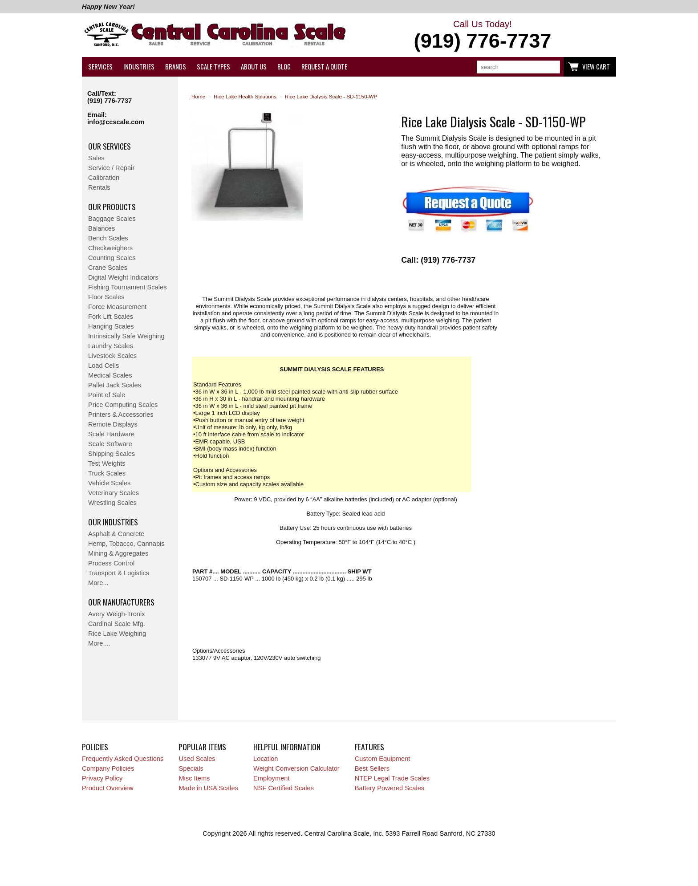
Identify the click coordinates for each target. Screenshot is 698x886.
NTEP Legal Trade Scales (392, 778)
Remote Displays (113, 424)
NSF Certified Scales (283, 788)
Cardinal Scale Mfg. (116, 623)
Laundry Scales (110, 346)
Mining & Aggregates (118, 553)
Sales (96, 158)
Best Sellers (372, 768)
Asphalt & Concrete (116, 533)
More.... (99, 643)
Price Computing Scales (123, 404)
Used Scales (197, 758)
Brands (175, 66)
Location (265, 758)
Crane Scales (107, 267)
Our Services (109, 146)
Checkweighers (110, 248)
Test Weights (107, 463)
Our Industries (113, 522)
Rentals (99, 187)
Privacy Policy (102, 778)
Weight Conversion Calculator (296, 768)
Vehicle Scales (109, 483)
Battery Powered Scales (389, 788)
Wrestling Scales (112, 502)
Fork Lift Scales (110, 316)
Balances (101, 228)
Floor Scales (106, 297)
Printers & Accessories (121, 414)
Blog (284, 66)
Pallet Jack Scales (114, 385)
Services (100, 66)
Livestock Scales (112, 355)
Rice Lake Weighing (117, 633)
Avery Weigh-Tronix (116, 614)
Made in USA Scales (208, 788)
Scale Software (110, 443)
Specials (191, 768)
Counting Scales (112, 257)
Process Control (111, 563)
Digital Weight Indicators (123, 277)
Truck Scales (107, 473)
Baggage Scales (112, 218)
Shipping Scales (111, 453)
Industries (138, 66)
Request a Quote (324, 66)
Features (369, 746)
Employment (271, 778)
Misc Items (194, 778)
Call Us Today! (482, 36)
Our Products (112, 206)
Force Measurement (117, 306)
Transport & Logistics (118, 573)
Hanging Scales (111, 326)
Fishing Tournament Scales (127, 287)
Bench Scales (108, 238)
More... (98, 582)
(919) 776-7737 (109, 100)
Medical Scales (110, 375)
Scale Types (213, 66)
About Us (254, 66)
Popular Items (202, 746)
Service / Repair (111, 167)
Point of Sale (106, 394)
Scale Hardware (111, 434)
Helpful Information (287, 746)
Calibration (103, 177)
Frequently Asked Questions (122, 758)
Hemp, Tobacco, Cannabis (126, 543)
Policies (95, 746)
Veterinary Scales (113, 492)
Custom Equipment (382, 758)
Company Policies (108, 768)
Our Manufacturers (121, 602)
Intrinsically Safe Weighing (126, 336)
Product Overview (108, 788)
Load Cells (103, 365)
